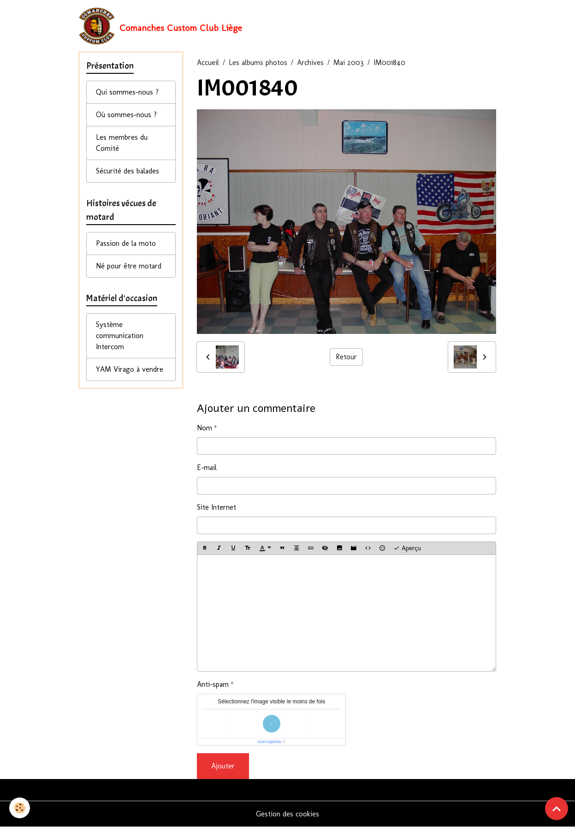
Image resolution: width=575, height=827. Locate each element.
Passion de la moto (126, 243)
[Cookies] (19, 807)
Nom (204, 427)
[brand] (160, 25)
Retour (346, 356)
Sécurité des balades (127, 171)
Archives (310, 62)
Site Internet (216, 507)
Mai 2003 (348, 62)
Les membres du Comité (122, 143)
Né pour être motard (128, 266)
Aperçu (407, 548)
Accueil (208, 62)
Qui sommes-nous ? (127, 92)
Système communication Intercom (119, 335)
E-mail (207, 467)
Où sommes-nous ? (126, 114)
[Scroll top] (556, 808)
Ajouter (223, 766)
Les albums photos (258, 62)
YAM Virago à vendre (129, 369)
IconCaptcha (269, 741)
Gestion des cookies (287, 813)
